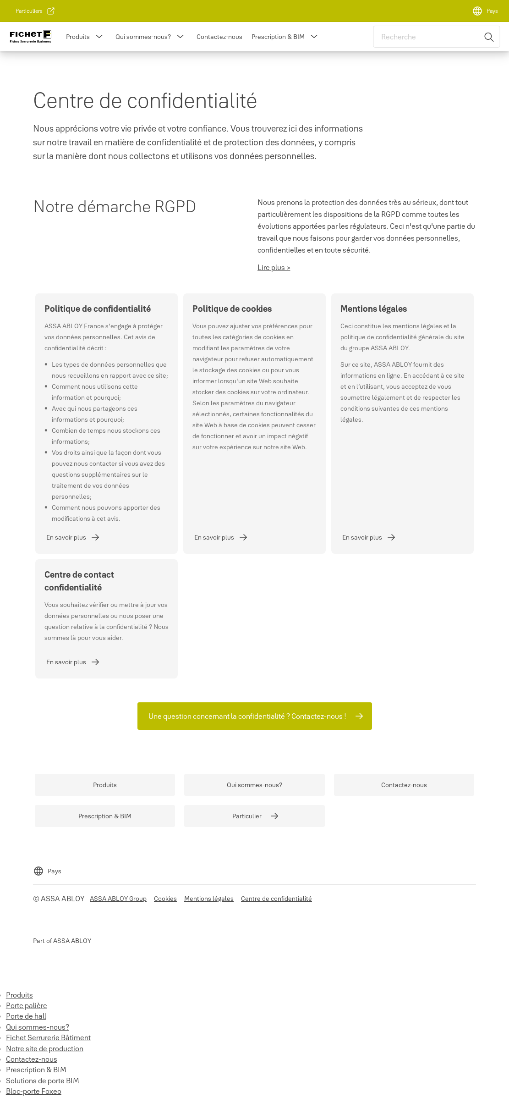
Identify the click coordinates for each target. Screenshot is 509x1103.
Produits (78, 37)
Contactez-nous (219, 37)
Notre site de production (44, 1048)
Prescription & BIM (278, 37)
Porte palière (26, 1005)
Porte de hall (26, 1015)
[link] (35, 11)
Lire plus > (273, 267)
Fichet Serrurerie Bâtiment (48, 1037)
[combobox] (436, 37)
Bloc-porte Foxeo (33, 1091)
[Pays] (485, 11)
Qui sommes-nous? (143, 37)
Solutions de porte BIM (42, 1080)
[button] (98, 36)
